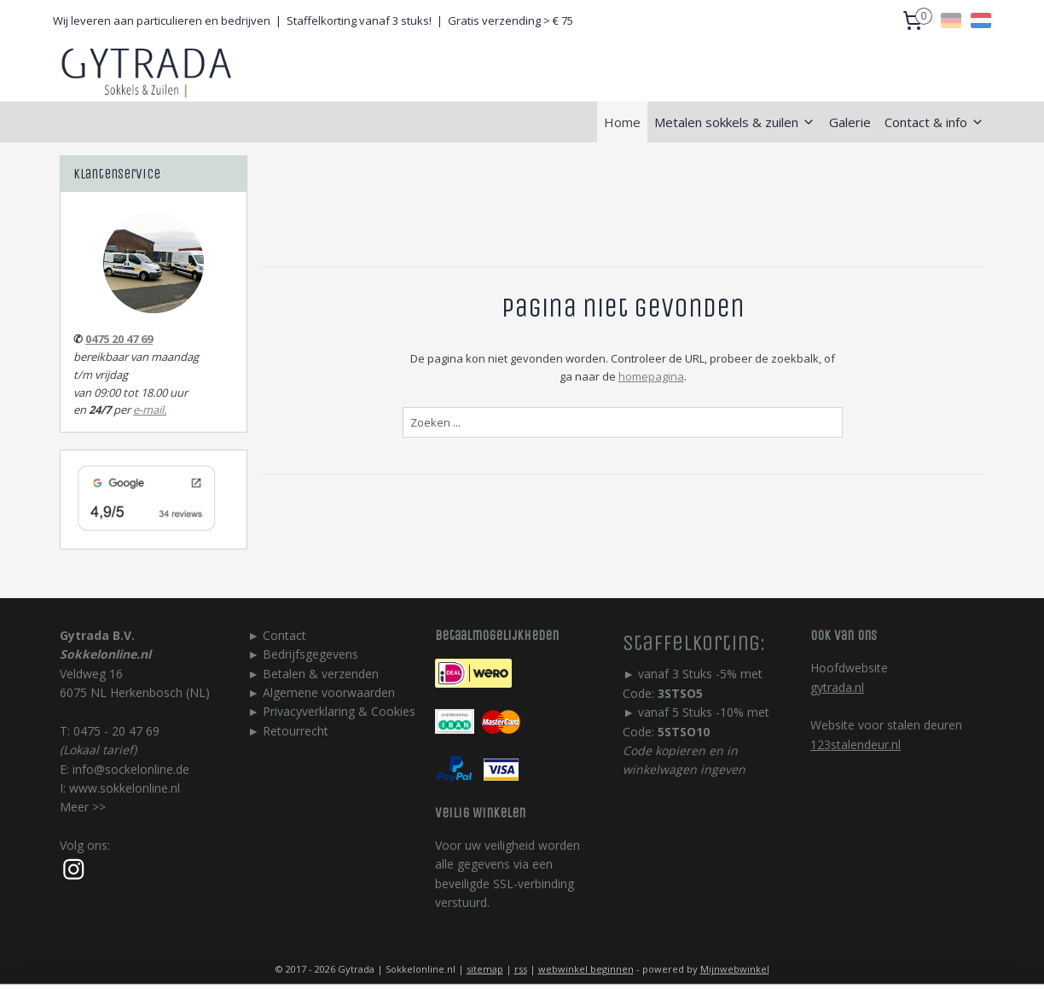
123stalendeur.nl (855, 744)
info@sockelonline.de (130, 769)
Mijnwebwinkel (734, 968)
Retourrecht (295, 731)
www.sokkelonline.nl (124, 788)
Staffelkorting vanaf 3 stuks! (359, 20)
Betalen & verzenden (321, 674)
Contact (284, 635)
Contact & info (934, 122)
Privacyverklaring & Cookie (336, 711)
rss (520, 968)
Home (622, 122)
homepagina (650, 376)
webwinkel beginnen (586, 968)
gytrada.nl (837, 687)
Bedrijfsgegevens (310, 654)
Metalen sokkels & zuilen (734, 122)
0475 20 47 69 (119, 338)
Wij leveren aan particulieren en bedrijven (161, 20)
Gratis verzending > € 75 (510, 20)
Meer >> (83, 807)
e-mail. (149, 409)
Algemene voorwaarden (329, 692)
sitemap (485, 968)
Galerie (850, 122)
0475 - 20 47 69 (116, 731)
